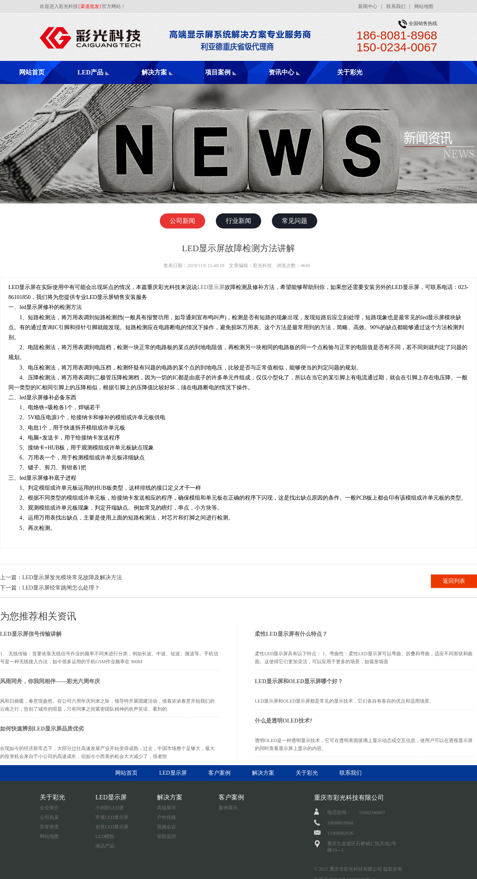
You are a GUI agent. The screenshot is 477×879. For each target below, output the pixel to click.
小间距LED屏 (109, 808)
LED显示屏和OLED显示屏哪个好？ (299, 681)
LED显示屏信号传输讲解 (31, 634)
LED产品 (90, 72)
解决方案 (154, 72)
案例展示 (228, 808)
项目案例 (218, 72)
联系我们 (395, 6)
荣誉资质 (49, 827)
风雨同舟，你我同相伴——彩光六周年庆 (50, 681)
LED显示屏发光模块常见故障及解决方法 (72, 577)
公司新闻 (182, 220)
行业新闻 (238, 220)
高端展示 (166, 808)
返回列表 (454, 581)
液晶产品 (104, 846)
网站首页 (32, 72)
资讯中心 (281, 72)
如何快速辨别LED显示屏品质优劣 (42, 729)
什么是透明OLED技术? (283, 721)
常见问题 (294, 220)
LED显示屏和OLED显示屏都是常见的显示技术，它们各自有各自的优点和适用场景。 (344, 701)
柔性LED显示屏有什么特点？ (291, 634)
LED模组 (104, 836)
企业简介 (49, 808)
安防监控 (166, 836)
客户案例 (219, 773)
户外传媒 (166, 817)
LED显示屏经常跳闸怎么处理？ (61, 588)
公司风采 (49, 817)
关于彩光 (350, 72)
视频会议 (166, 827)
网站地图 (423, 6)
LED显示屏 (211, 287)
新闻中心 (367, 6)
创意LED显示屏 (111, 827)
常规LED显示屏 (111, 817)
